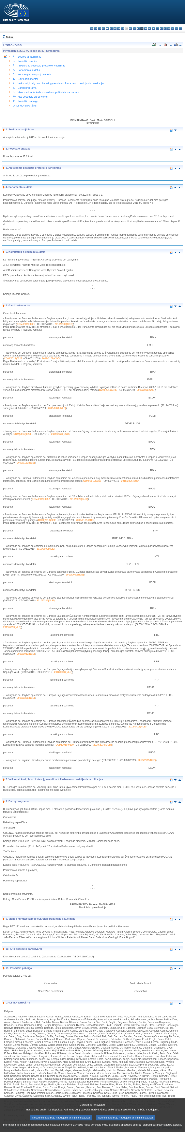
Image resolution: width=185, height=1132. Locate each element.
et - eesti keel (111, 28)
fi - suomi (176, 28)
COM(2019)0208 (47, 520)
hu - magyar (145, 28)
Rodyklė (9, 37)
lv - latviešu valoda (138, 28)
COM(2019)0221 (26, 324)
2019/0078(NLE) (57, 408)
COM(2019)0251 (92, 481)
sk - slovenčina (168, 28)
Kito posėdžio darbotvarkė (33, 96)
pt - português (161, 28)
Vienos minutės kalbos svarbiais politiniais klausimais (48, 92)
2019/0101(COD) (85, 520)
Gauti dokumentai (28, 78)
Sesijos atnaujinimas (29, 56)
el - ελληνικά (115, 28)
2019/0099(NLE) (46, 548)
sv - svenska (180, 28)
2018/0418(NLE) (137, 726)
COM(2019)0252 (41, 499)
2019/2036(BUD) (102, 744)
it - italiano (134, 28)
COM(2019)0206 (22, 434)
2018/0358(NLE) (63, 672)
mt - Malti (149, 28)
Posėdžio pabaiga (28, 101)
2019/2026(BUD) (130, 481)
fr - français (122, 28)
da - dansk (103, 28)
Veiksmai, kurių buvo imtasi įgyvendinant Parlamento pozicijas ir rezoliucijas (61, 83)
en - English (118, 28)
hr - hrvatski (130, 28)
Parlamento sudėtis (29, 70)
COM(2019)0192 (108, 390)
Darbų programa (27, 87)
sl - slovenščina (172, 28)
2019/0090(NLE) (75, 574)
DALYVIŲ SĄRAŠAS (25, 105)
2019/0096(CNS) (146, 390)
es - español (95, 28)
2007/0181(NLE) (26, 462)
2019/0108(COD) (51, 358)
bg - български (91, 28)
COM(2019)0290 (65, 744)
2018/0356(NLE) (26, 698)
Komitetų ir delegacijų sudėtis (34, 74)
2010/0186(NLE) (46, 600)
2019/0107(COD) (64, 324)
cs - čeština (99, 28)
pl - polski (157, 28)
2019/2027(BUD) (79, 499)
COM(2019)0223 (13, 358)
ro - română (165, 28)
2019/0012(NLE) (26, 653)
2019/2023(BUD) (60, 434)
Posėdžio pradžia (27, 61)
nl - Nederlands (153, 28)
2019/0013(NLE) (12, 627)
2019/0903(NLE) (147, 760)
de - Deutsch (107, 28)
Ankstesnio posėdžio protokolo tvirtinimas (41, 65)
